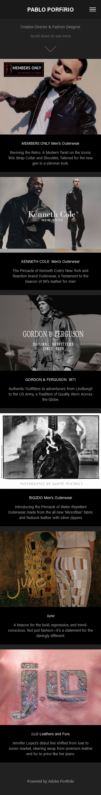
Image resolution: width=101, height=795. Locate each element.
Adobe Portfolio (61, 781)
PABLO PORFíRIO (50, 9)
